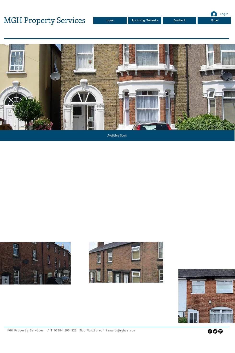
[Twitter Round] (215, 331)
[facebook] (210, 331)
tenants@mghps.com (120, 330)
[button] (117, 87)
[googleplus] (220, 331)
